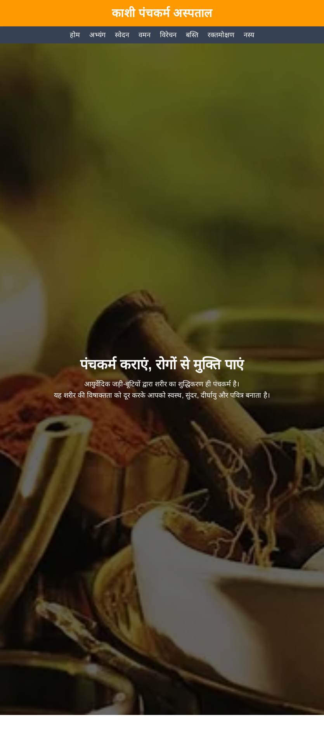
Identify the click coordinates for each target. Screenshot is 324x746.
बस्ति (192, 35)
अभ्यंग (97, 35)
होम (75, 35)
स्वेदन (122, 35)
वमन (145, 35)
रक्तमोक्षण (221, 35)
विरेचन (168, 35)
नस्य (249, 35)
